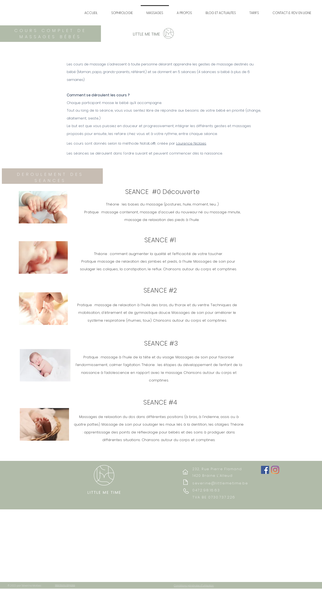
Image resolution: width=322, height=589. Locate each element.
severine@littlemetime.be (220, 483)
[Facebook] (265, 470)
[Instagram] (275, 470)
